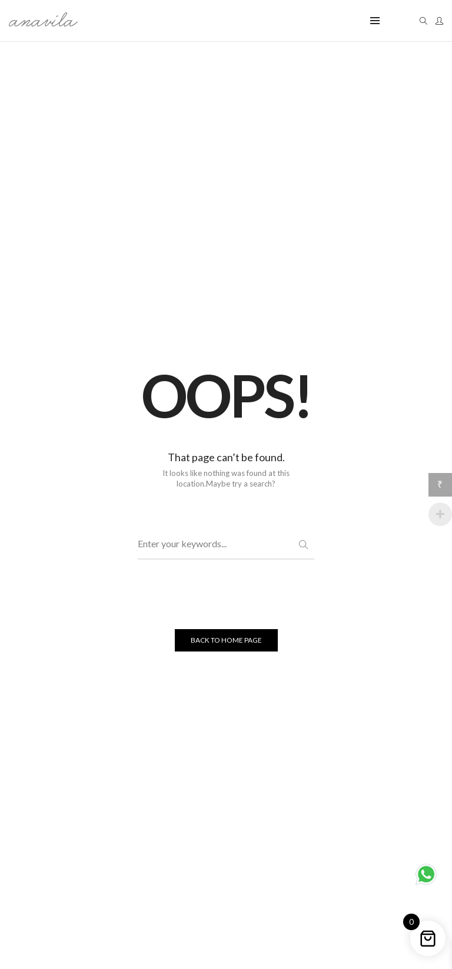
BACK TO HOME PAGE (226, 640)
